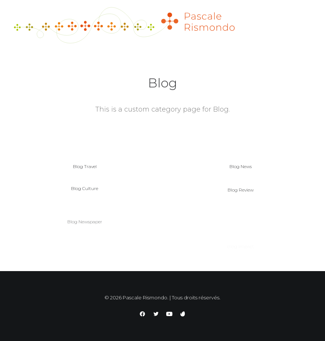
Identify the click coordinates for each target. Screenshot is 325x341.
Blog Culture (84, 191)
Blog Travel (85, 166)
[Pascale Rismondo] (124, 25)
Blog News (240, 166)
